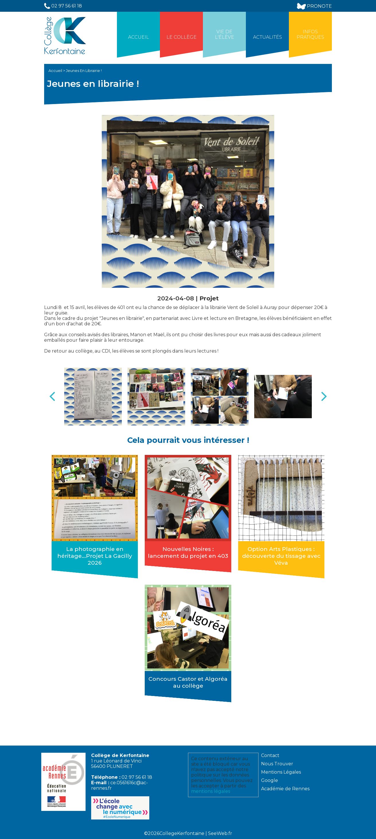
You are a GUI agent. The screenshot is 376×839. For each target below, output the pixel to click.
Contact (270, 755)
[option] (93, 396)
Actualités (267, 37)
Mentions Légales (281, 772)
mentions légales (210, 791)
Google (269, 780)
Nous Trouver (277, 763)
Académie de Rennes (285, 788)
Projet (209, 298)
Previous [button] (52, 396)
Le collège (182, 37)
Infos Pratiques (310, 34)
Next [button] (324, 396)
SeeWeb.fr (220, 833)
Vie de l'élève (224, 34)
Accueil (138, 37)
